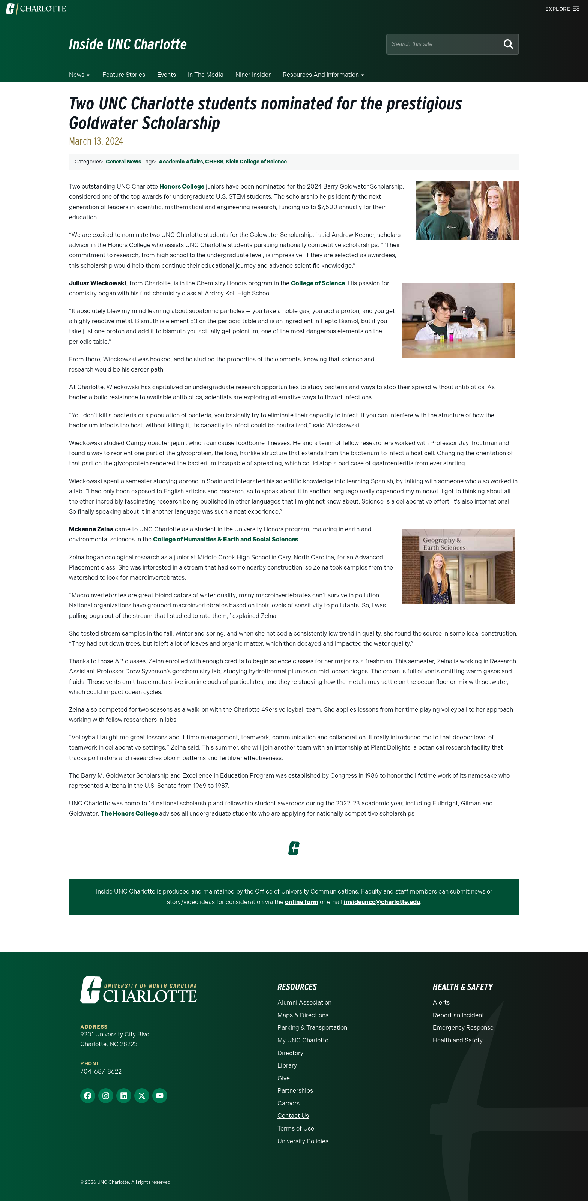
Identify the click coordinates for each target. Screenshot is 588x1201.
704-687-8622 (101, 1071)
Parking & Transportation (312, 1027)
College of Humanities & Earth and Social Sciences (225, 539)
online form (301, 902)
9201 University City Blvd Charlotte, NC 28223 (115, 1039)
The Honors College (129, 813)
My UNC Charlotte (303, 1040)
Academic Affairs (181, 162)
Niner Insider (253, 74)
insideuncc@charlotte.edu (382, 902)
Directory (290, 1053)
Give (284, 1078)
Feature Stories (123, 74)
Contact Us (293, 1115)
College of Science (318, 283)
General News (123, 162)
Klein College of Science (256, 162)
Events (166, 74)
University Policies (303, 1141)
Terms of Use (296, 1128)
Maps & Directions (303, 1015)
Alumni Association (305, 1002)
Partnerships (295, 1090)
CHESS (214, 162)
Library (287, 1065)
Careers (289, 1103)
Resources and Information (321, 74)
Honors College (181, 186)
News (76, 74)
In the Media (206, 74)
